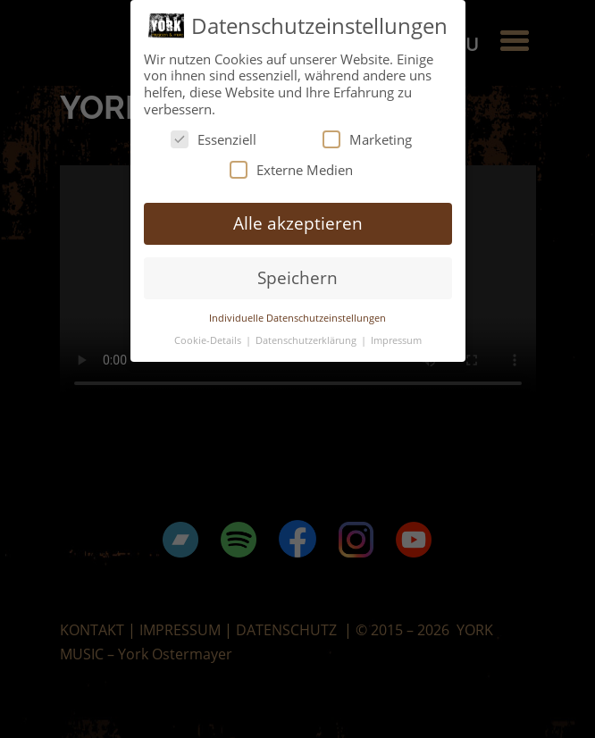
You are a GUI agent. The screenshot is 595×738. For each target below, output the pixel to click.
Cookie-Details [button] (209, 340)
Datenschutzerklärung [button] (307, 340)
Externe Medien (291, 170)
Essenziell (213, 139)
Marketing (367, 139)
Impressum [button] (396, 340)
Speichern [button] (297, 277)
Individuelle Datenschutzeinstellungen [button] (297, 317)
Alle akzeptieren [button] (298, 223)
